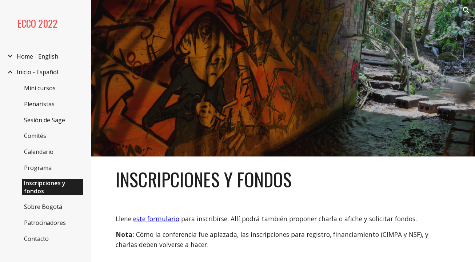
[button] (466, 10)
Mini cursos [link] (40, 88)
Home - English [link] (37, 56)
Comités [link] (35, 136)
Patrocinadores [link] (45, 223)
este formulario (156, 218)
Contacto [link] (36, 239)
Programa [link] (38, 168)
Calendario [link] (38, 152)
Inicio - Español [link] (37, 72)
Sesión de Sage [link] (44, 120)
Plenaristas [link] (39, 104)
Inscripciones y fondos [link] (44, 187)
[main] (283, 179)
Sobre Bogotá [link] (43, 207)
